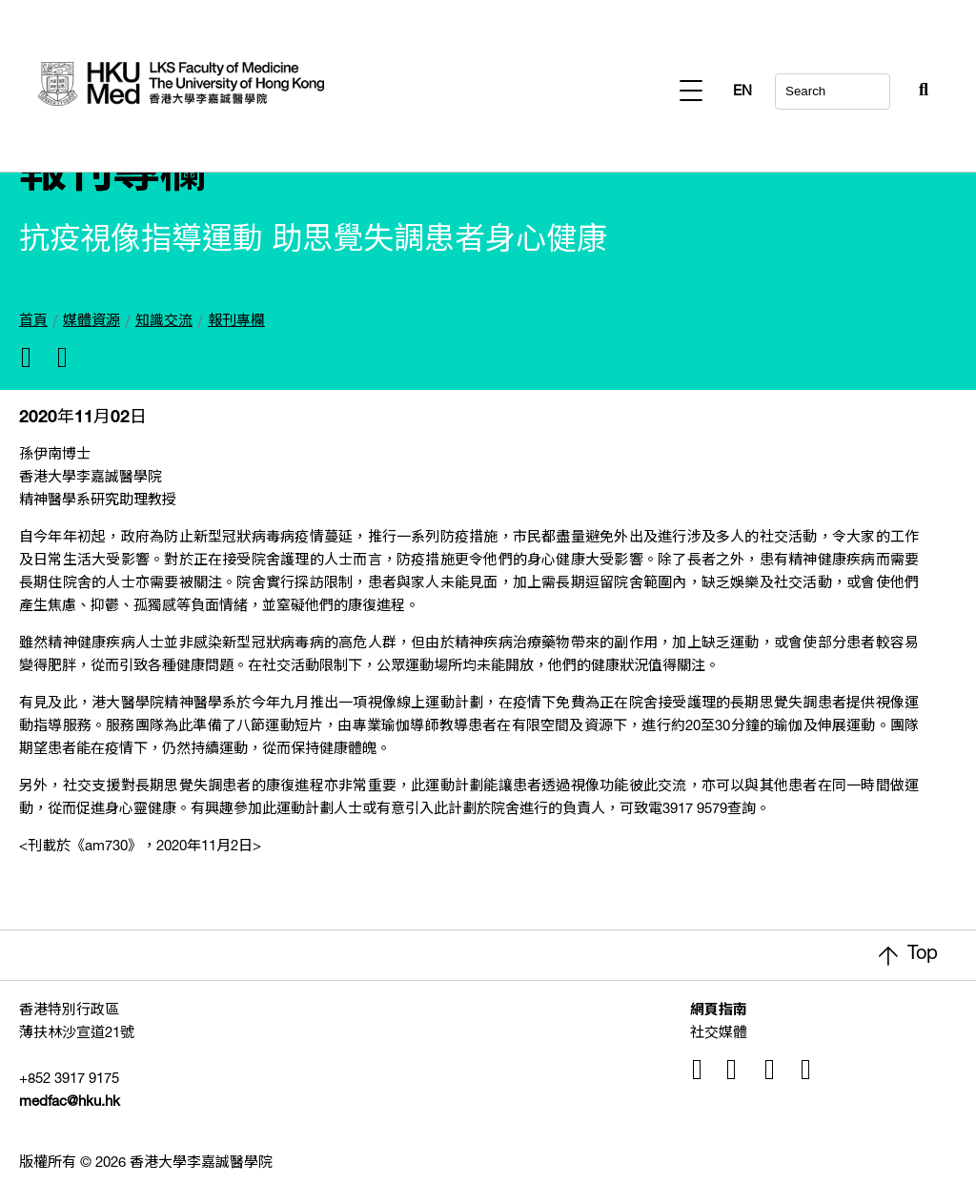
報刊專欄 (236, 322)
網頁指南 (718, 1011)
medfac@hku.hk (69, 1102)
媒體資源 (91, 322)
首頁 (33, 322)
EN (918, 92)
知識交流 (164, 322)
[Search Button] (876, 85)
